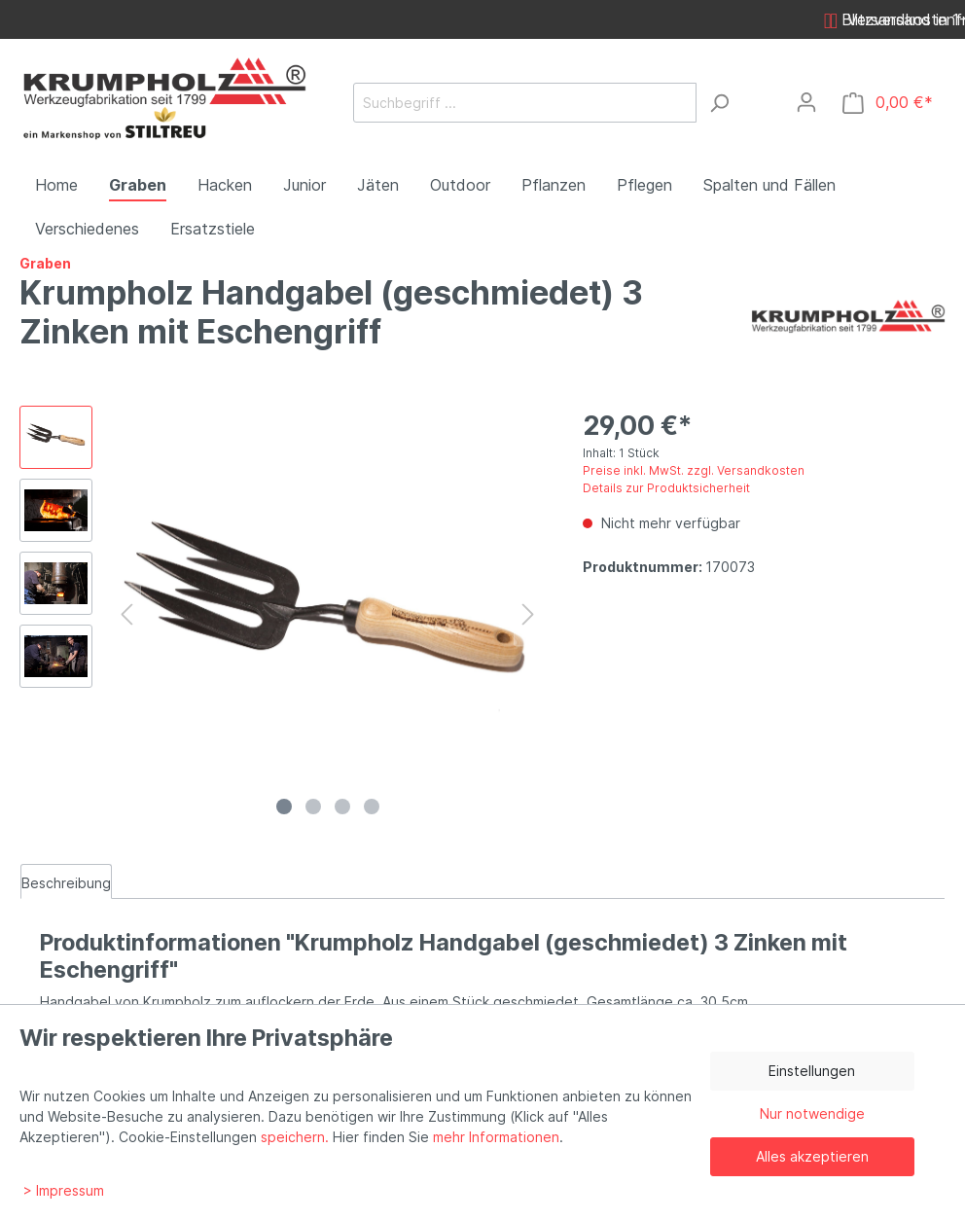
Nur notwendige (812, 1113)
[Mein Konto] (806, 102)
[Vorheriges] (126, 614)
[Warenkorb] (888, 103)
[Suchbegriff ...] (525, 103)
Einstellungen (811, 1070)
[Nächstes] (528, 614)
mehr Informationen (496, 1137)
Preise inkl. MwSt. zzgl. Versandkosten (693, 470)
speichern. (295, 1137)
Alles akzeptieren (812, 1156)
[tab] (66, 881)
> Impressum (63, 1190)
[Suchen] (719, 103)
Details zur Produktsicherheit (666, 488)
